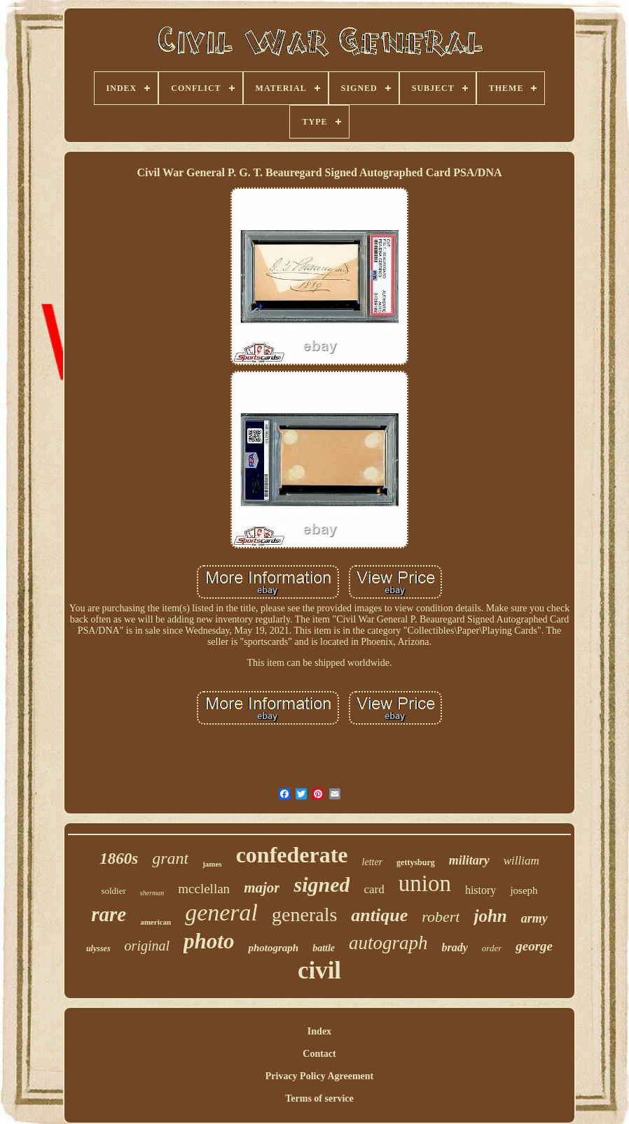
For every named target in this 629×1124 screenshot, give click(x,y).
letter (372, 862)
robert (440, 916)
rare (108, 914)
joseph (523, 890)
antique (379, 915)
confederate (292, 854)
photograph (273, 947)
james (212, 864)
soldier (113, 890)
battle (323, 948)
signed (321, 884)
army (534, 918)
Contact (319, 1053)
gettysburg (415, 862)
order (492, 948)
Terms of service (319, 1098)
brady (455, 947)
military (469, 860)
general (221, 912)
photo (209, 941)
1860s (118, 858)
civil (319, 970)
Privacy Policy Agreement (319, 1076)
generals (304, 914)
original (147, 945)
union (425, 883)
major (261, 887)
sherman (152, 893)
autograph (388, 942)
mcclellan (204, 888)
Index (319, 1031)
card (374, 889)
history (480, 890)
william (521, 860)
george (534, 946)
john (490, 915)
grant (170, 858)
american (155, 922)
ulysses (98, 948)
